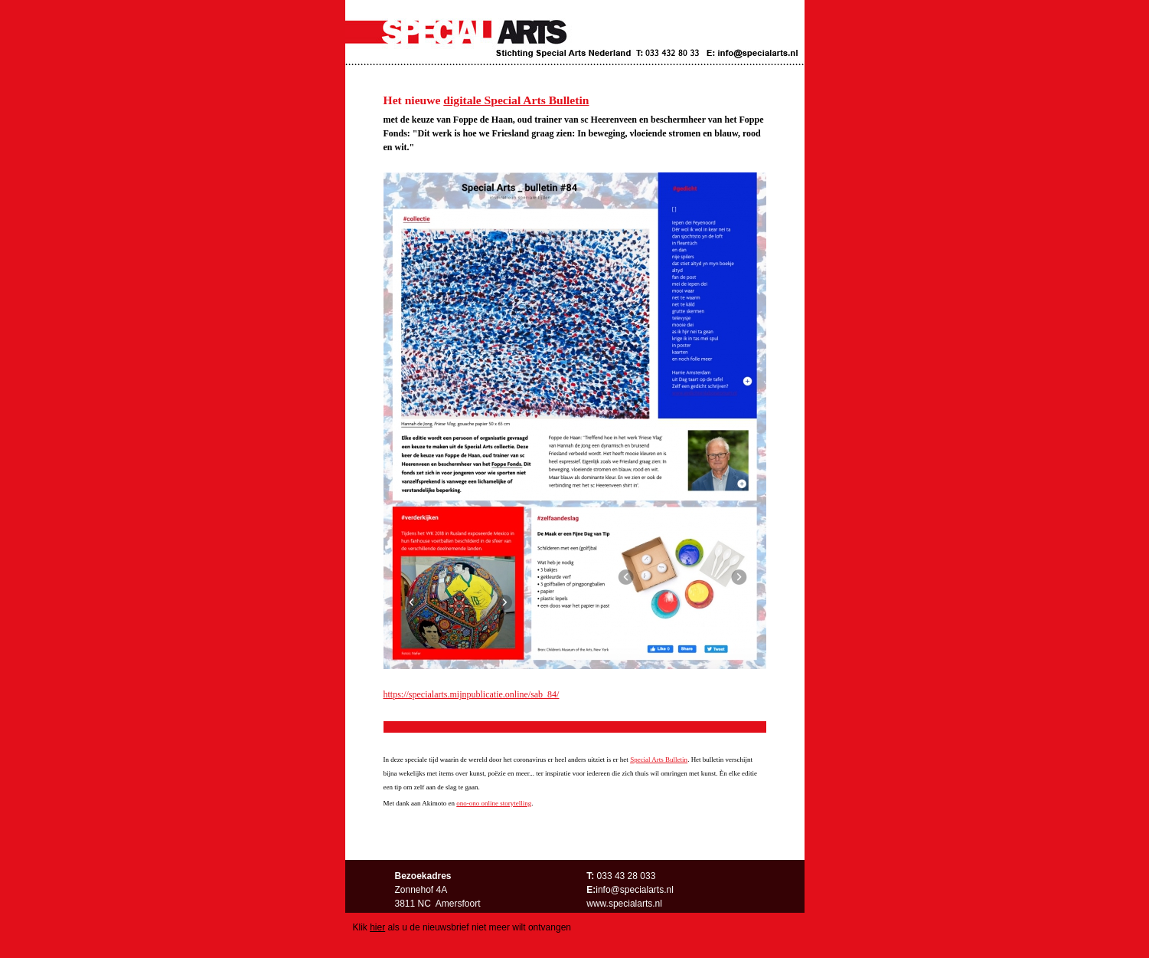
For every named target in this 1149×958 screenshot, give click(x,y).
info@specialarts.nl (635, 889)
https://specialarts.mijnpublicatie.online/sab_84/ (472, 694)
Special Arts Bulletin (658, 759)
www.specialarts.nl (624, 903)
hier (377, 927)
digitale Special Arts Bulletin (516, 100)
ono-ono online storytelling (493, 803)
